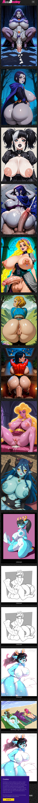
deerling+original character (19, 729)
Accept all (8, 799)
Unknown (19, 562)
